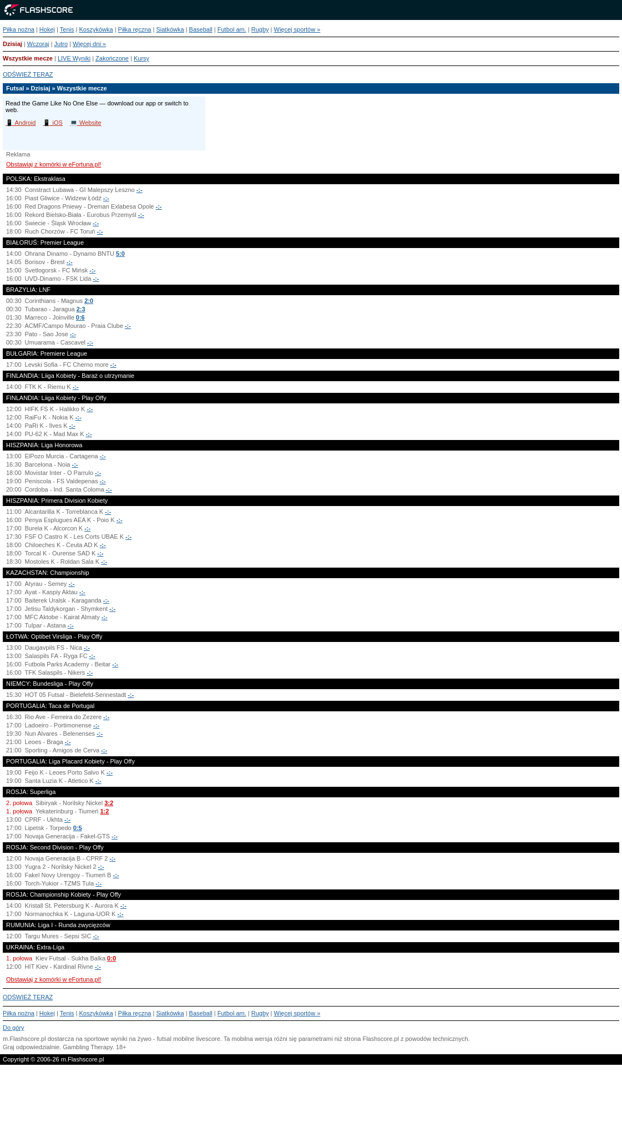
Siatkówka (170, 29)
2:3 (81, 309)
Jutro (61, 44)
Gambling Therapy (87, 1047)
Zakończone (112, 58)
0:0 (111, 958)
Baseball (201, 29)
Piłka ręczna (134, 29)
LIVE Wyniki (74, 58)
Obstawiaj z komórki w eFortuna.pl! (53, 164)
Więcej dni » (89, 44)
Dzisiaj (12, 44)
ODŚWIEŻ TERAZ (28, 74)
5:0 (120, 253)
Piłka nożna (18, 29)
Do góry (13, 1027)
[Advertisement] (311, 1111)
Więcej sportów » (297, 29)
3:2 (108, 803)
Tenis (67, 29)
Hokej (47, 29)
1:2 (104, 811)
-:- (139, 189)
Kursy (141, 58)
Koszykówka (96, 29)
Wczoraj (38, 44)
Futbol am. (232, 29)
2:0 (88, 300)
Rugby (260, 29)
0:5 (77, 828)
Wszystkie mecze (28, 58)
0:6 (80, 317)
